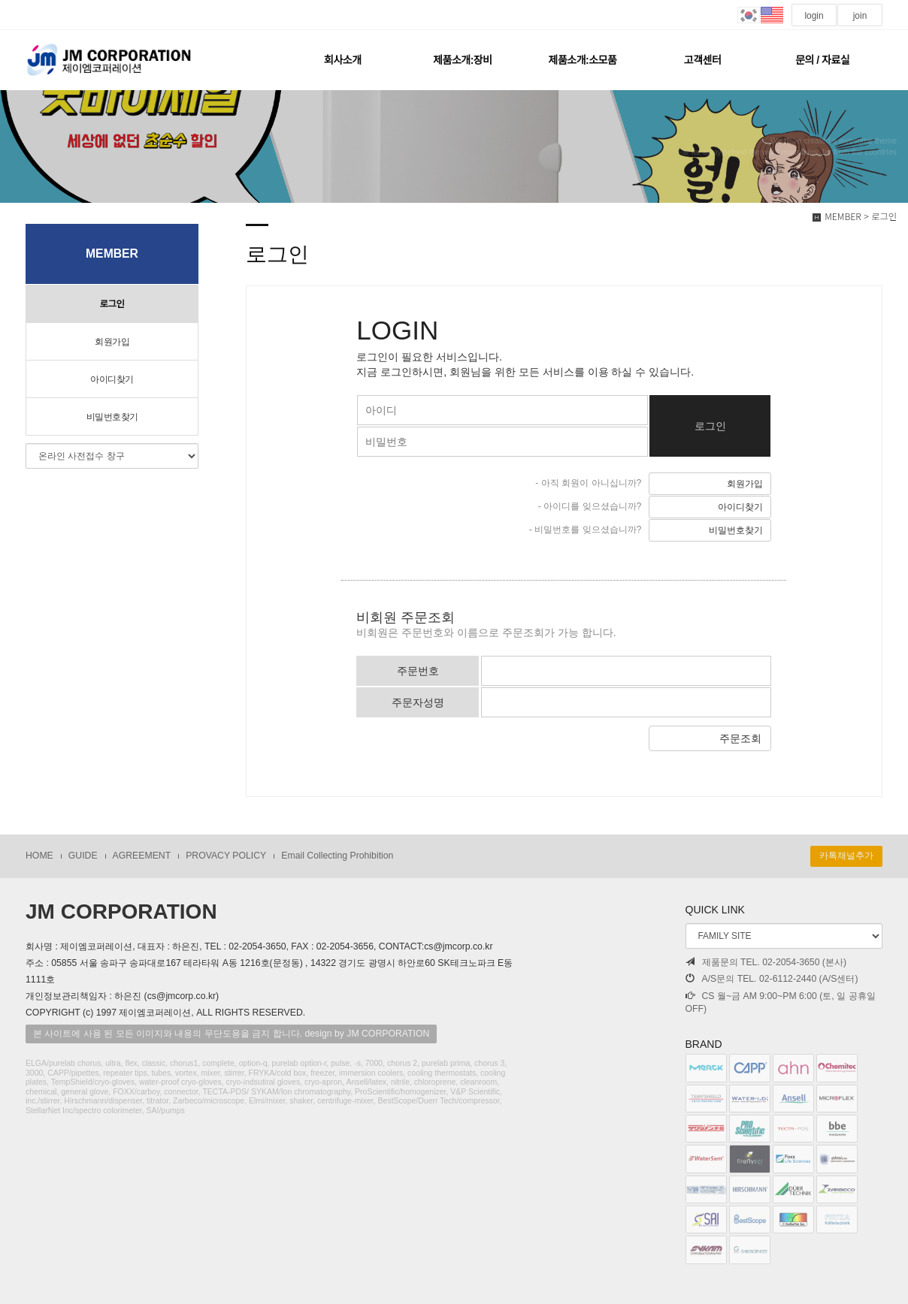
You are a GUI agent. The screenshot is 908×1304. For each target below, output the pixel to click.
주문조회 (740, 738)
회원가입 (112, 342)
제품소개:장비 (462, 60)
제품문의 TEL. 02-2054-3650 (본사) (766, 962)
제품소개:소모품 (583, 60)
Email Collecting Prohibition (337, 855)
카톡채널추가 (846, 855)
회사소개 (343, 60)
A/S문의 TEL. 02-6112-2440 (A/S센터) (772, 978)
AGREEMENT (142, 855)
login (814, 16)
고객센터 (703, 60)
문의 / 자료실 (822, 60)
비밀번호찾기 (112, 417)
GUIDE (83, 855)
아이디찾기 (112, 379)
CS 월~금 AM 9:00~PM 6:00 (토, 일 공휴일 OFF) (781, 1003)
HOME (39, 855)
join (859, 16)
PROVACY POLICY (226, 855)
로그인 (112, 304)
